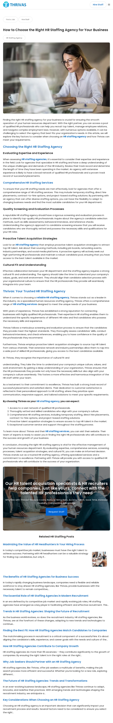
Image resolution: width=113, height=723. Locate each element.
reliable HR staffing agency (52, 297)
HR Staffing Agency (14, 38)
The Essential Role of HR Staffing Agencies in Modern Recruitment (45, 596)
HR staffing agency (74, 136)
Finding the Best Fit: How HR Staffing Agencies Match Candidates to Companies (55, 630)
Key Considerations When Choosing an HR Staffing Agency (41, 700)
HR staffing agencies (34, 159)
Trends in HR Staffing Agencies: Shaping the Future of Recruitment (46, 611)
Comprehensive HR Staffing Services (28, 182)
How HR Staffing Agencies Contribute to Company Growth (41, 646)
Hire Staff (98, 4)
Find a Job (10, 19)
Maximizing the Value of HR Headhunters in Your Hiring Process (43, 544)
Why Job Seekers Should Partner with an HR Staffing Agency (42, 662)
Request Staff (56, 511)
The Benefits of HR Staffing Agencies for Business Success (41, 577)
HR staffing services (25, 304)
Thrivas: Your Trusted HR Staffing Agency (34, 291)
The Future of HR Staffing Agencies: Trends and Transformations (45, 681)
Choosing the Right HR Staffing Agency (32, 147)
